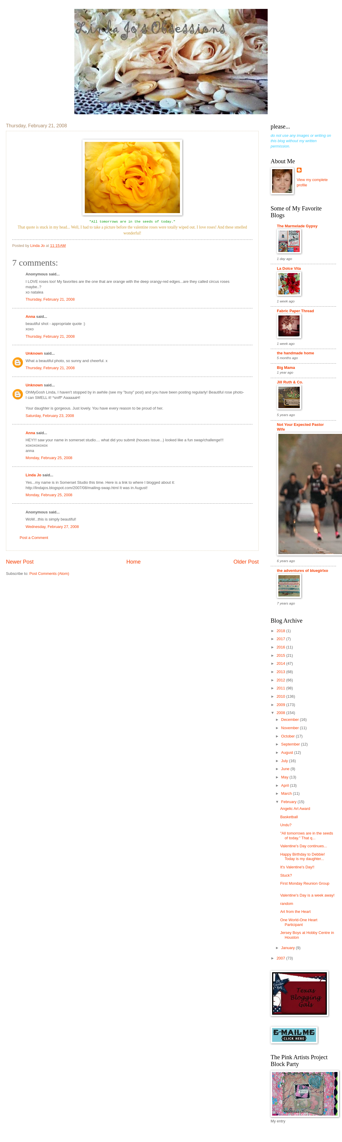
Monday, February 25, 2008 (49, 458)
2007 (281, 958)
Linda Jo (33, 475)
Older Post (246, 562)
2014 (281, 663)
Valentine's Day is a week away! (307, 895)
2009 (281, 704)
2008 (281, 712)
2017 (281, 639)
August (287, 752)
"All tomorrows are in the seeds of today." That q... (306, 835)
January (288, 948)
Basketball (289, 817)
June (286, 769)
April (285, 785)
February (289, 802)
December (290, 719)
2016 (281, 647)
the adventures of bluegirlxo (302, 570)
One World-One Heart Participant (298, 922)
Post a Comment (34, 537)
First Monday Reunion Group (304, 883)
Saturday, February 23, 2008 (50, 415)
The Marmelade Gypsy (297, 226)
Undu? (285, 825)
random (286, 903)
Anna (30, 316)
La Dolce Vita (289, 268)
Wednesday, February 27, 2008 (52, 526)
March (287, 793)
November (290, 728)
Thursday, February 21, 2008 (50, 299)
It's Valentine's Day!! (297, 867)
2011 (281, 688)
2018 (281, 631)
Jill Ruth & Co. (290, 382)
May (285, 777)
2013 (281, 672)
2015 (281, 655)
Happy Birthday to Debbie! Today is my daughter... (302, 856)
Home (133, 562)
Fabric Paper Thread (295, 311)
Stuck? (286, 875)
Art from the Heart (295, 911)
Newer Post (20, 562)
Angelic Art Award (295, 808)
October (288, 736)
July (285, 761)
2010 (281, 696)
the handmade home (295, 353)
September (291, 744)
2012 (281, 680)
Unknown (34, 353)
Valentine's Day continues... (303, 846)
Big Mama (286, 367)
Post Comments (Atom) (49, 573)
